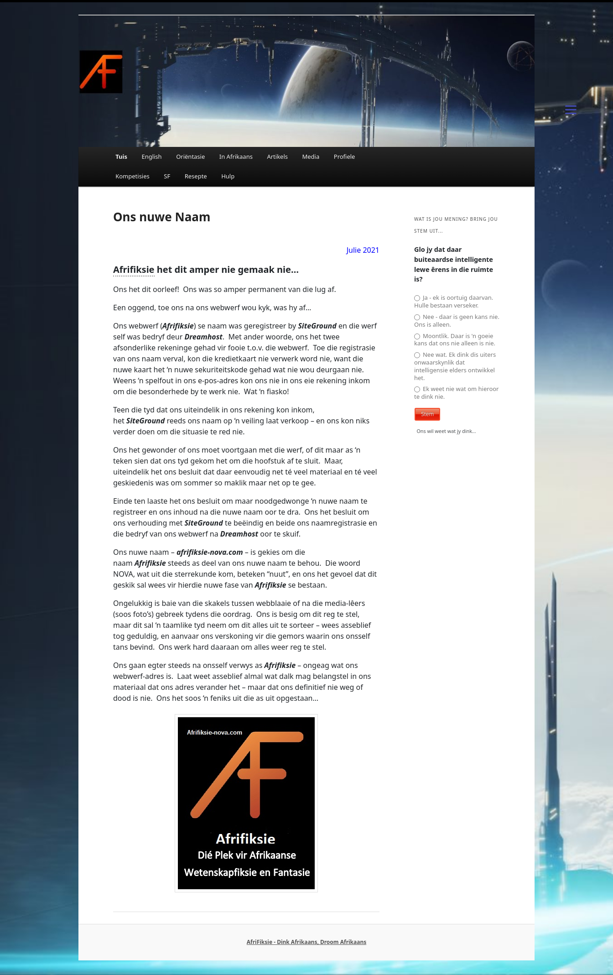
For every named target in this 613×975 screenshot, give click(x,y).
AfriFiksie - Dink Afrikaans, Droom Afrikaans (306, 942)
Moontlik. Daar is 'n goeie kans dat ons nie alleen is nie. (454, 340)
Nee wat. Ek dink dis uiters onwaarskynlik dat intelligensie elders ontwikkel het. (455, 366)
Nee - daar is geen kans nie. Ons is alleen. (456, 320)
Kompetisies (132, 176)
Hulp (227, 176)
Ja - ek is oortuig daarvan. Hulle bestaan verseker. (453, 301)
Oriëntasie (190, 156)
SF (167, 176)
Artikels (277, 156)
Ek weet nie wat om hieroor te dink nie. (456, 393)
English (151, 156)
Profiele (344, 156)
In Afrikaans (236, 156)
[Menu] (571, 109)
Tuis (121, 156)
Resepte (196, 176)
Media (311, 156)
